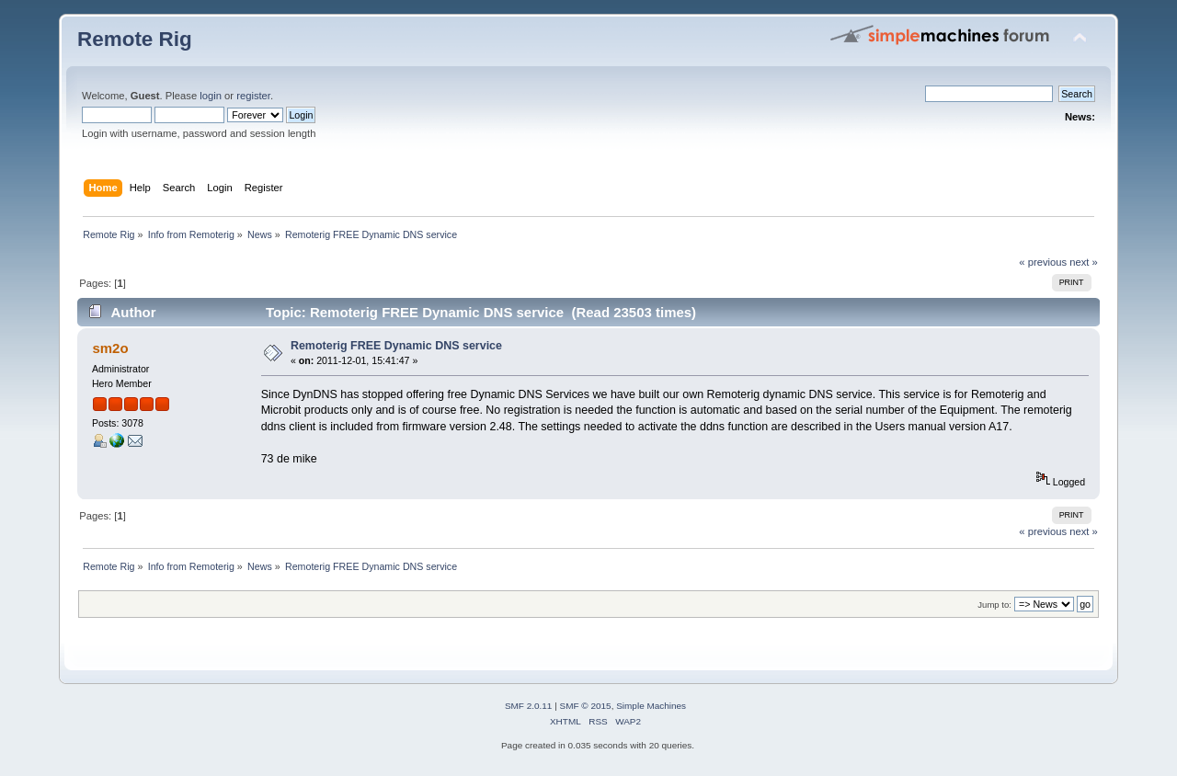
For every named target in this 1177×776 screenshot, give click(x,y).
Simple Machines (651, 706)
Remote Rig (134, 39)
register (253, 95)
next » (1083, 262)
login (211, 95)
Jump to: (994, 604)
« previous (1043, 262)
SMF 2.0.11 (529, 706)
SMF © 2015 (585, 706)
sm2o (110, 348)
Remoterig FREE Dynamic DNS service (396, 345)
